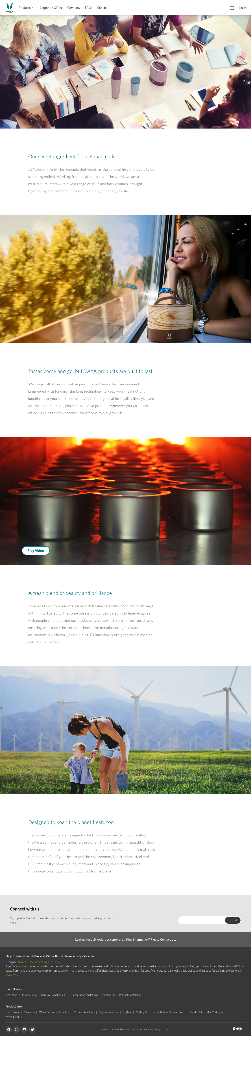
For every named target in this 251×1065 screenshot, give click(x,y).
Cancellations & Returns (84, 994)
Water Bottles (46, 1012)
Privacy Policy (29, 994)
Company (73, 8)
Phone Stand (12, 1016)
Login (242, 8)
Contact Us (167, 939)
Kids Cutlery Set (215, 1012)
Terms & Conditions (52, 994)
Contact (102, 8)
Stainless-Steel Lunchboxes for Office (39, 962)
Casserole (29, 1012)
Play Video (36, 551)
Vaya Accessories (109, 1012)
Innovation (11, 994)
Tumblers (64, 1012)
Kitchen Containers (84, 1012)
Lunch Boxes (12, 1012)
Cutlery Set (142, 1012)
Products (25, 8)
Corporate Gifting (51, 8)
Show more (12, 975)
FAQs (88, 8)
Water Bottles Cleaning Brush (169, 1012)
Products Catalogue (130, 994)
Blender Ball (196, 1012)
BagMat (127, 1012)
